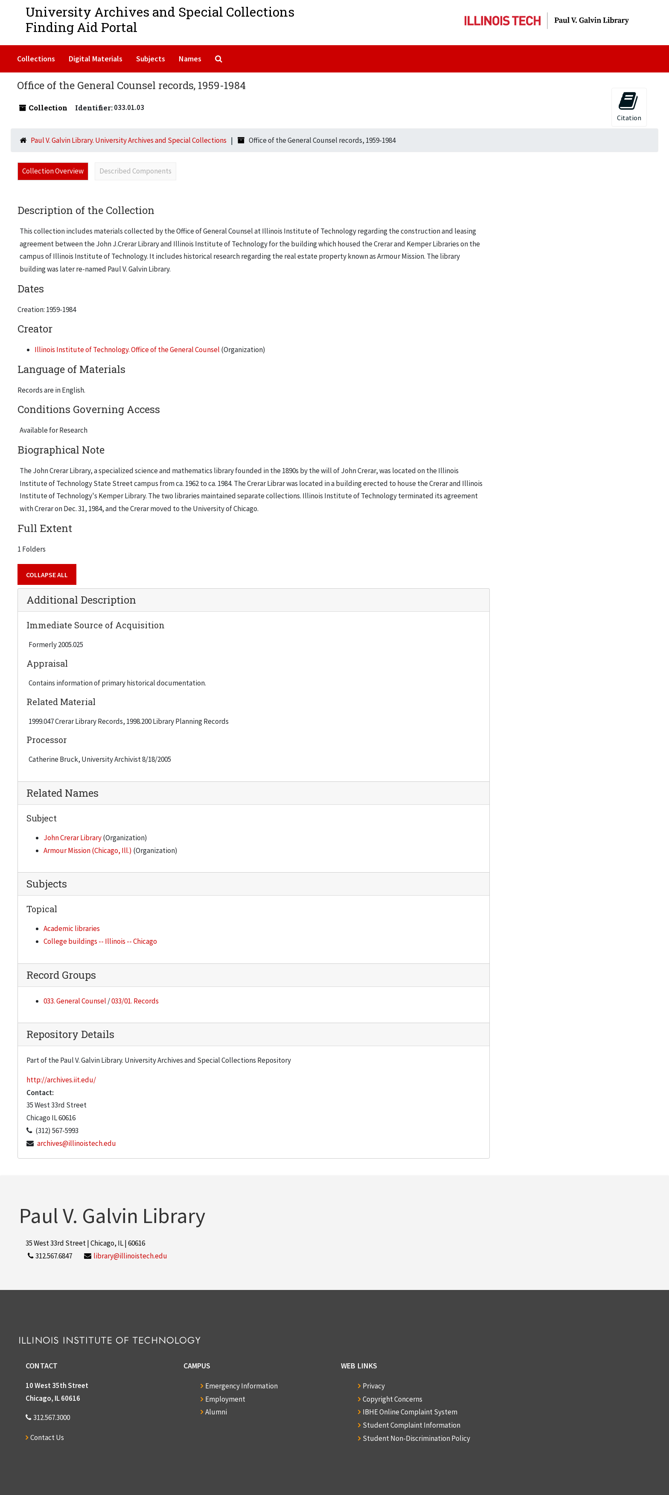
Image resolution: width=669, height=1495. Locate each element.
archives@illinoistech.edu (76, 1143)
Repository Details (70, 1034)
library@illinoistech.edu (130, 1256)
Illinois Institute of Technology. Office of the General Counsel (127, 349)
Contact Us (47, 1437)
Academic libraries (72, 928)
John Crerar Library (73, 837)
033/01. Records (135, 1001)
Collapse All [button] (47, 574)
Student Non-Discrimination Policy (416, 1438)
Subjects (150, 59)
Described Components (135, 171)
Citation (629, 106)
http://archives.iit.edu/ (61, 1079)
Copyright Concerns (392, 1399)
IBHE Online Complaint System (410, 1412)
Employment (225, 1399)
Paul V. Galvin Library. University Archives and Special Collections (129, 140)
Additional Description (81, 600)
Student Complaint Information (411, 1425)
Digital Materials (95, 59)
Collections (36, 59)
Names (190, 59)
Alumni (216, 1412)
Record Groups (61, 975)
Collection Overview (53, 171)
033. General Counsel (75, 1001)
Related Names (62, 793)
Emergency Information (241, 1386)
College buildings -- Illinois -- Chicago (100, 941)
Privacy (374, 1386)
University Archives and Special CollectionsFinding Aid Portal (160, 19)
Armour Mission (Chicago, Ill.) (88, 850)
